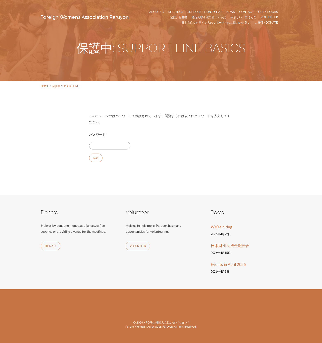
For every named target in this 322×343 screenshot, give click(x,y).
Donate (50, 246)
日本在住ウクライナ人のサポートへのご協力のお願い (215, 22)
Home (45, 86)
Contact (246, 11)
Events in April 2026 (228, 264)
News (231, 11)
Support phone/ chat (204, 11)
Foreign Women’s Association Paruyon (84, 17)
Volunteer (269, 17)
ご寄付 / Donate (266, 22)
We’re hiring (221, 226)
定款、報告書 (178, 17)
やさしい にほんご (243, 17)
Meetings (175, 11)
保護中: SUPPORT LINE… (66, 86)
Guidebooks (268, 11)
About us (156, 11)
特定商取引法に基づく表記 (209, 17)
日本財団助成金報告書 (230, 245)
